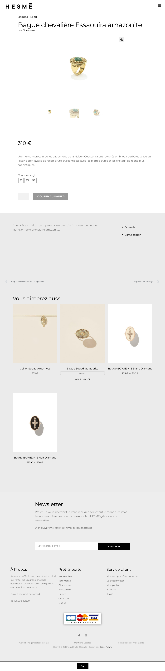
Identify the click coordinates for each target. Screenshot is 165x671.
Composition (133, 234)
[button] (121, 39)
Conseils (130, 227)
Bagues (23, 16)
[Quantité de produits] (23, 196)
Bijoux (34, 16)
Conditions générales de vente (34, 643)
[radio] (21, 180)
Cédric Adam (105, 647)
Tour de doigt (26, 175)
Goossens (29, 30)
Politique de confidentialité (131, 643)
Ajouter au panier (50, 196)
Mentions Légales (82, 643)
